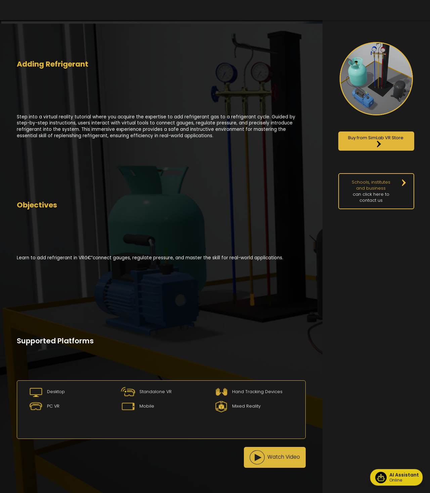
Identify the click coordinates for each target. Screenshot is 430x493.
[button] (275, 457)
